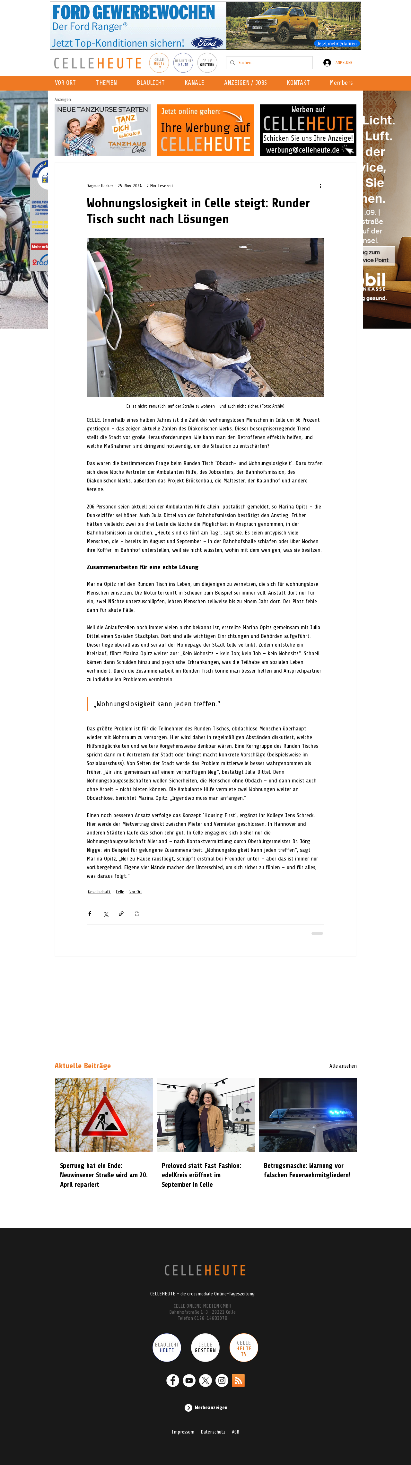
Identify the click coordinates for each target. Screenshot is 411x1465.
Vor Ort (135, 891)
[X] (205, 1380)
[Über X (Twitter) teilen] (105, 914)
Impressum (183, 1432)
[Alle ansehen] (334, 1066)
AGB (235, 1432)
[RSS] (238, 1380)
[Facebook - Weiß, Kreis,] (172, 1380)
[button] (196, 83)
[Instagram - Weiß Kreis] (221, 1380)
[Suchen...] (269, 63)
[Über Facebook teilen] (90, 914)
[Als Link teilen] (121, 914)
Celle (120, 891)
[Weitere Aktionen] (320, 186)
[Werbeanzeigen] (205, 1408)
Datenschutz (213, 1432)
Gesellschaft (99, 891)
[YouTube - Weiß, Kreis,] (189, 1380)
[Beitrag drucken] (137, 914)
